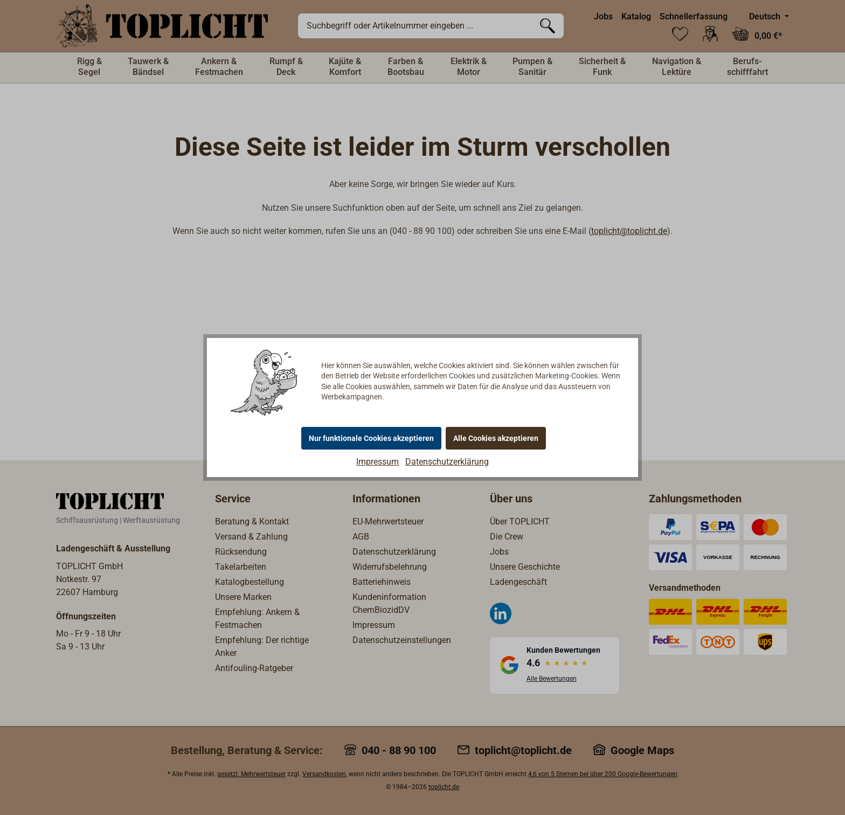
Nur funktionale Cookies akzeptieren (371, 438)
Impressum (377, 462)
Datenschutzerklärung (447, 462)
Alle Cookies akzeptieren (495, 438)
